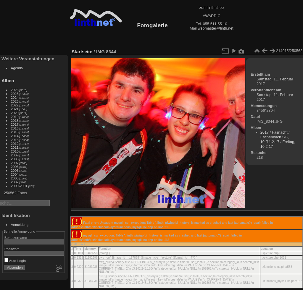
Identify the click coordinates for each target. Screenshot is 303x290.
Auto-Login (15, 261)
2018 (15, 120)
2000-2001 (19, 186)
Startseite (82, 51)
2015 (15, 132)
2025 (15, 93)
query (102, 276)
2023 (15, 101)
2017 (15, 124)
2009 (15, 155)
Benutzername (15, 237)
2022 (15, 105)
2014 (15, 136)
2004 (15, 174)
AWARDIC (211, 16)
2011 (15, 147)
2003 (15, 178)
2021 (15, 109)
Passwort (11, 249)
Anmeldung (20, 224)
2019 (15, 117)
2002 (15, 182)
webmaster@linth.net (215, 28)
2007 (15, 163)
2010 (15, 151)
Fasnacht (280, 132)
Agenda (17, 68)
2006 (15, 167)
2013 (15, 140)
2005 (15, 170)
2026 (15, 90)
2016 (15, 128)
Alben (7, 80)
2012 (15, 143)
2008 (15, 159)
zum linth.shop (211, 7)
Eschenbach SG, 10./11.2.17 (274, 139)
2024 (15, 97)
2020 (15, 113)
